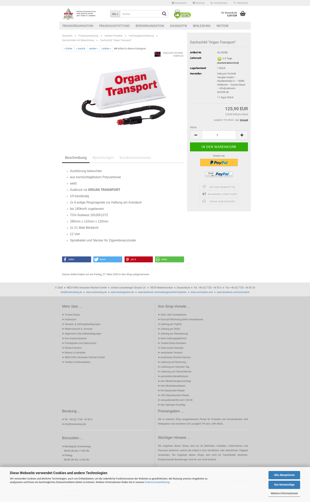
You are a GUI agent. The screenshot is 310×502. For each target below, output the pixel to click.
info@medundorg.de (71, 292)
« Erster (68, 48)
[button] (196, 135)
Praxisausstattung (114, 26)
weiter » (93, 48)
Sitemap (199, 3)
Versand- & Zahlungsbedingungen (82, 324)
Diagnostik (178, 26)
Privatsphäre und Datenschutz (80, 343)
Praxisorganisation (77, 26)
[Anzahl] (219, 135)
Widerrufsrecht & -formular (79, 329)
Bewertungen (103, 157)
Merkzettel (240, 3)
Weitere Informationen (284, 493)
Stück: (193, 127)
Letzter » (106, 48)
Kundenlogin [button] (219, 3)
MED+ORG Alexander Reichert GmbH (85, 357)
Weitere (222, 26)
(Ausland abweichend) (228, 63)
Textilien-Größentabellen (77, 362)
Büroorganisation (150, 26)
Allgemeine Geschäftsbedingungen (83, 333)
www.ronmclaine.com (202, 292)
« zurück (80, 48)
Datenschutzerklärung (157, 482)
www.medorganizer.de (122, 292)
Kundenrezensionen (135, 157)
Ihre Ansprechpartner (76, 338)
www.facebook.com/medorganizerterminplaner (162, 292)
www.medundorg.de (96, 292)
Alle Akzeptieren (284, 475)
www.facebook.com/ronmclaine (233, 292)
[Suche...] (115, 13)
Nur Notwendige (284, 484)
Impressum (179, 3)
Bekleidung (202, 26)
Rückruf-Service (73, 348)
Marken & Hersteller (75, 352)
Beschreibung (76, 157)
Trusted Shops (72, 314)
